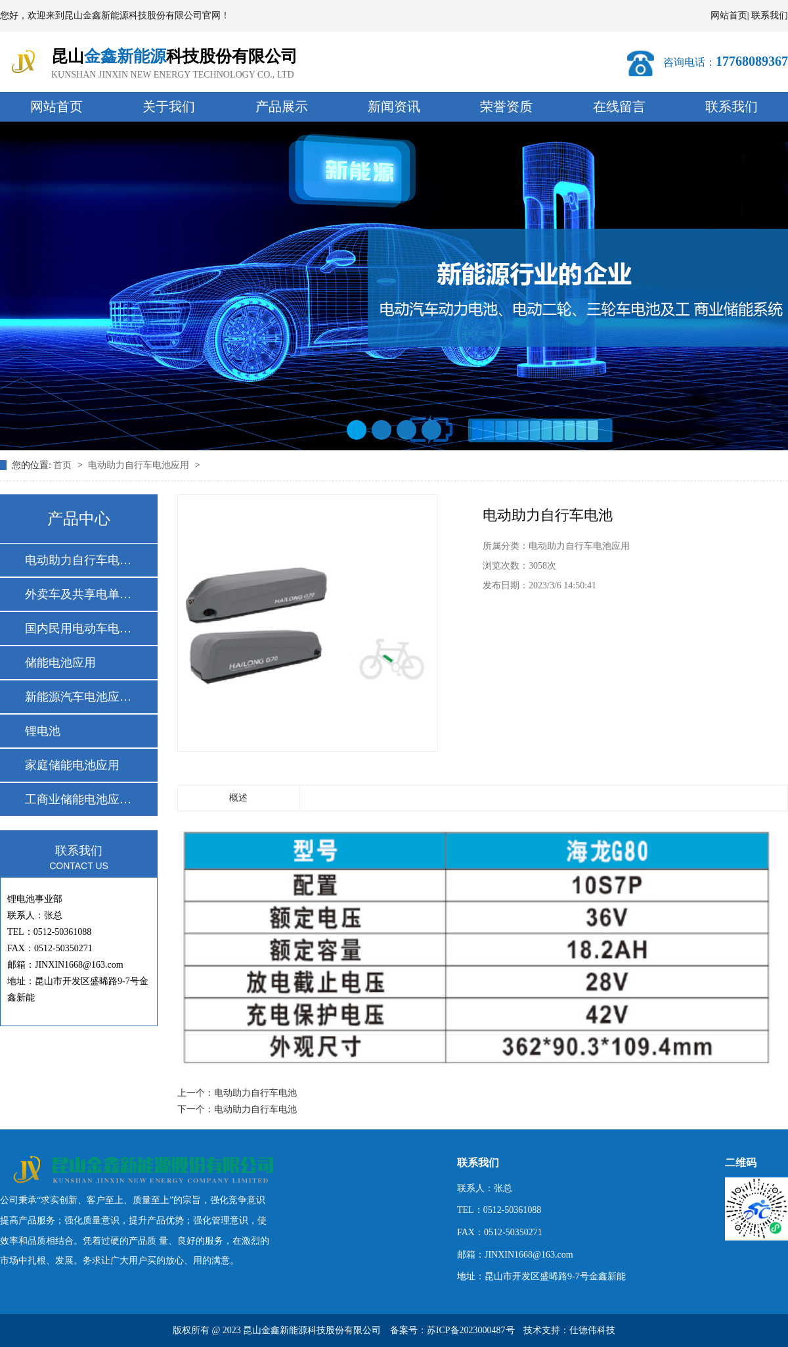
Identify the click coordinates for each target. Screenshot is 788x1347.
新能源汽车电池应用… (78, 696)
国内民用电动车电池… (78, 628)
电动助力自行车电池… (78, 560)
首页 (63, 465)
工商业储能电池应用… (78, 799)
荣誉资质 (506, 106)
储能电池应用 (60, 662)
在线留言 (619, 106)
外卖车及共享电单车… (78, 594)
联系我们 (769, 15)
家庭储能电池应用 (72, 765)
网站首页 (729, 15)
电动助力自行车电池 (255, 1093)
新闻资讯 (394, 106)
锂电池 (42, 731)
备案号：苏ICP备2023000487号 (452, 1330)
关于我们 (168, 106)
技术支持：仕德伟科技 (569, 1330)
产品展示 (281, 106)
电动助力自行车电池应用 (140, 465)
